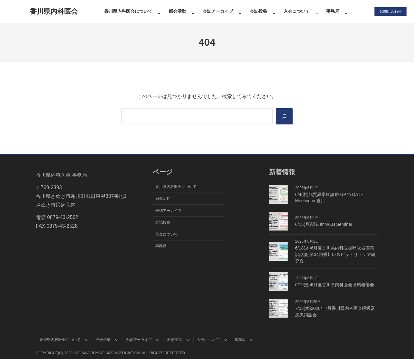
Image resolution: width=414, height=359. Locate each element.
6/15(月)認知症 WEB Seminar (323, 224)
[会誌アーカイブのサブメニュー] (240, 11)
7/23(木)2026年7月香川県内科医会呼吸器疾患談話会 (335, 311)
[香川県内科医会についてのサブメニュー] (159, 11)
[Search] (284, 116)
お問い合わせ (390, 11)
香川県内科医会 (54, 11)
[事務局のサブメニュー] (346, 11)
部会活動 (177, 11)
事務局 (332, 11)
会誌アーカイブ (217, 11)
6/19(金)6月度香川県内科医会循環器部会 (334, 284)
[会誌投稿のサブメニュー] (273, 11)
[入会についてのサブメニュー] (316, 11)
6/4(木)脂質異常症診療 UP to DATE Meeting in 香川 (329, 197)
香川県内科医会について (128, 11)
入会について (297, 11)
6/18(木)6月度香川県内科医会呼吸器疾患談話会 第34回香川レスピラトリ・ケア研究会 (335, 254)
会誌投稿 (258, 11)
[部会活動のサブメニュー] (193, 11)
